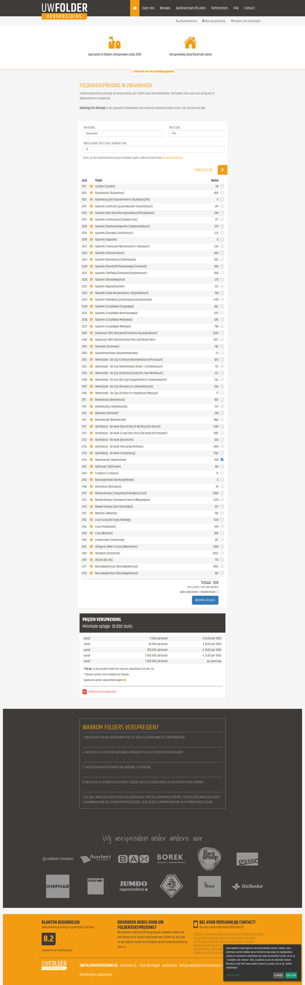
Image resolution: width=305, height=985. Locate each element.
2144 (84, 486)
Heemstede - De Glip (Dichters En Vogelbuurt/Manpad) (126, 393)
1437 (84, 199)
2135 (84, 453)
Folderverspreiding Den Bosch (226, 942)
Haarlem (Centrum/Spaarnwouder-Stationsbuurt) (124, 206)
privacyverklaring (172, 157)
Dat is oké (291, 975)
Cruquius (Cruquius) (107, 473)
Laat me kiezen (233, 975)
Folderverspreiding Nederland (212, 953)
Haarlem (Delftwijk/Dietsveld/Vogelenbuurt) (121, 273)
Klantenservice (186, 21)
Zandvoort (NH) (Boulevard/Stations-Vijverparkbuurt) (126, 333)
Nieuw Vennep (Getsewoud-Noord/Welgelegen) (122, 499)
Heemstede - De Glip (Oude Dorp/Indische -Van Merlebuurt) (129, 373)
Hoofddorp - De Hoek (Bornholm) (114, 439)
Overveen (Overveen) (107, 346)
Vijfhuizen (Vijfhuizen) (108, 466)
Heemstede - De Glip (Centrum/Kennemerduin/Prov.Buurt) (129, 359)
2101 (84, 359)
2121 (84, 419)
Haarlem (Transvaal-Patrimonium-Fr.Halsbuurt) (122, 246)
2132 (84, 433)
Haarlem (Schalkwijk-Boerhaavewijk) (116, 313)
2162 (84, 526)
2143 (84, 479)
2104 (84, 379)
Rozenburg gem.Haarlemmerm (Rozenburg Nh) (122, 199)
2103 (84, 373)
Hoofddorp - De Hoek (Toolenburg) (115, 453)
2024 (84, 266)
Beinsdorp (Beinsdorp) (108, 486)
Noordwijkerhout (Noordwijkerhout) (116, 566)
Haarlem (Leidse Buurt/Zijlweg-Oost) (116, 219)
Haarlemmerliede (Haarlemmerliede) (116, 353)
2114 (84, 406)
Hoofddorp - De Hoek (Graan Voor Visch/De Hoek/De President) (131, 433)
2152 (84, 499)
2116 (84, 413)
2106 (84, 393)
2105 (84, 386)
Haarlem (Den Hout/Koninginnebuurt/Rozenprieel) (124, 213)
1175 (84, 186)
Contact (249, 8)
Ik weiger (278, 975)
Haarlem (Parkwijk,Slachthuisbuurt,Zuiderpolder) (123, 299)
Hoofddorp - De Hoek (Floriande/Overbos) (119, 446)
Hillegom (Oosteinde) (107, 553)
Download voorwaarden (102, 691)
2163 (84, 533)
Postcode (174, 127)
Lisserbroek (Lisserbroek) (109, 539)
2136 (84, 459)
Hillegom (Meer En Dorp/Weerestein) (116, 546)
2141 (84, 466)
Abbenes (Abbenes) (106, 513)
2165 (84, 539)
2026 (84, 279)
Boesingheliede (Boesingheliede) (114, 479)
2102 (84, 366)
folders (198, 934)
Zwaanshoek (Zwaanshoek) (110, 459)
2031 (84, 286)
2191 (84, 559)
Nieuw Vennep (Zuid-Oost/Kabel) (114, 506)
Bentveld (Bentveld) (107, 413)
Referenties (219, 8)
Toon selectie (210, 170)
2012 (84, 213)
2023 (84, 259)
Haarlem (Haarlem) (106, 239)
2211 (84, 566)
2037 (84, 326)
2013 (84, 219)
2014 (84, 226)
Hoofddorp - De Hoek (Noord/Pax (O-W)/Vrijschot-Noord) (128, 426)
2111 (84, 399)
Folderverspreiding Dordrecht (224, 934)
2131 (84, 426)
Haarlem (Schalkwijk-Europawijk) (114, 306)
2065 (84, 353)
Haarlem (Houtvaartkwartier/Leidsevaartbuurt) (122, 226)
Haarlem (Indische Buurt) (109, 253)
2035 (84, 313)
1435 (84, 193)
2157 (84, 513)
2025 (84, 273)
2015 (84, 233)
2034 (84, 306)
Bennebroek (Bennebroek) (110, 419)
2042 (84, 339)
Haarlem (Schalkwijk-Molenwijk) (114, 319)
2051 (84, 346)
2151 (84, 493)
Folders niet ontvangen (246, 21)
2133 (84, 439)
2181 (84, 546)
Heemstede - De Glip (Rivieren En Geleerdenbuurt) (124, 386)
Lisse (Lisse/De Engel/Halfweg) (113, 519)
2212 (84, 573)
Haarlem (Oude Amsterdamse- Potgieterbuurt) (122, 293)
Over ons (148, 8)
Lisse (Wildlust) (104, 533)
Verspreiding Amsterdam (209, 949)
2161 (84, 519)
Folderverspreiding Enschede (221, 938)
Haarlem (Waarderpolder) (110, 286)
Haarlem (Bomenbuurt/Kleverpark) (115, 259)
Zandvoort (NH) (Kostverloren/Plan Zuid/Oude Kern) (125, 339)
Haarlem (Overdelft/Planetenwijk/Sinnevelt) (121, 266)
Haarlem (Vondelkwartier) (110, 279)
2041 (84, 333)
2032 (84, 293)
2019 (84, 239)
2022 (84, 253)
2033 (84, 299)
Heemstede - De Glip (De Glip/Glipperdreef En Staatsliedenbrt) (131, 379)
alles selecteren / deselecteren (197, 592)
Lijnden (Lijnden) (105, 186)
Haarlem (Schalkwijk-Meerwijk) (113, 326)
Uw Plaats (89, 127)
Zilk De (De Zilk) (104, 559)
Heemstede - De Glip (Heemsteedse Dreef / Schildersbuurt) (129, 366)
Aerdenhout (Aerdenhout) (110, 399)
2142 (84, 473)
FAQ (236, 8)
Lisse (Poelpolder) (105, 526)
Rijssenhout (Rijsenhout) (109, 193)
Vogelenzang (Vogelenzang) (111, 406)
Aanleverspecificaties (191, 8)
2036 (84, 319)
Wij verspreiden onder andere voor (152, 838)
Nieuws (165, 8)
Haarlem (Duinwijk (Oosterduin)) (114, 233)
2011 (84, 206)
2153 (84, 506)
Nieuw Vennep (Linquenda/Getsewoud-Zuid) (121, 493)
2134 (84, 446)
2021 (84, 246)
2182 (84, 553)
